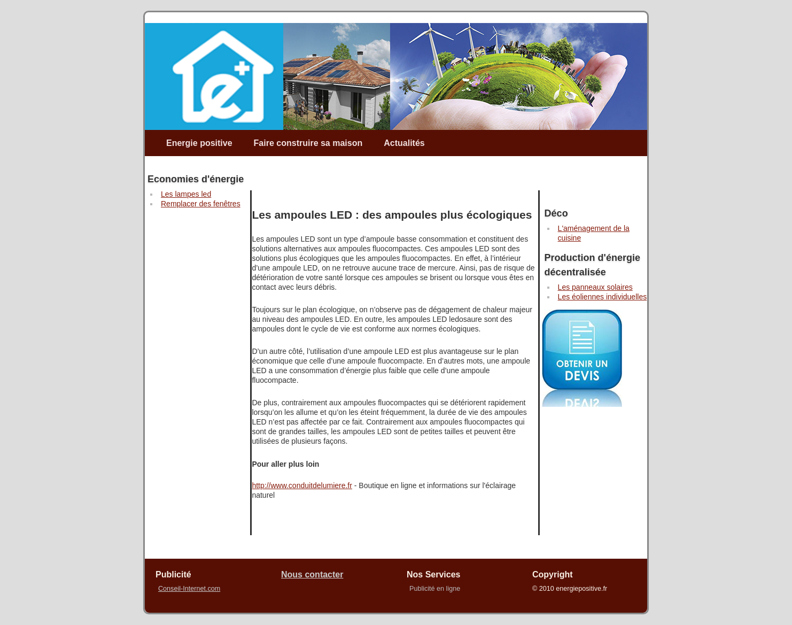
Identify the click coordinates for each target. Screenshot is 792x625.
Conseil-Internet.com (189, 588)
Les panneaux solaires (595, 287)
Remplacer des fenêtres (200, 203)
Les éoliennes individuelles (602, 296)
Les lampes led (186, 194)
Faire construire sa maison (308, 143)
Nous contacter (312, 574)
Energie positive (199, 143)
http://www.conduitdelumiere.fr (302, 485)
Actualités (404, 143)
